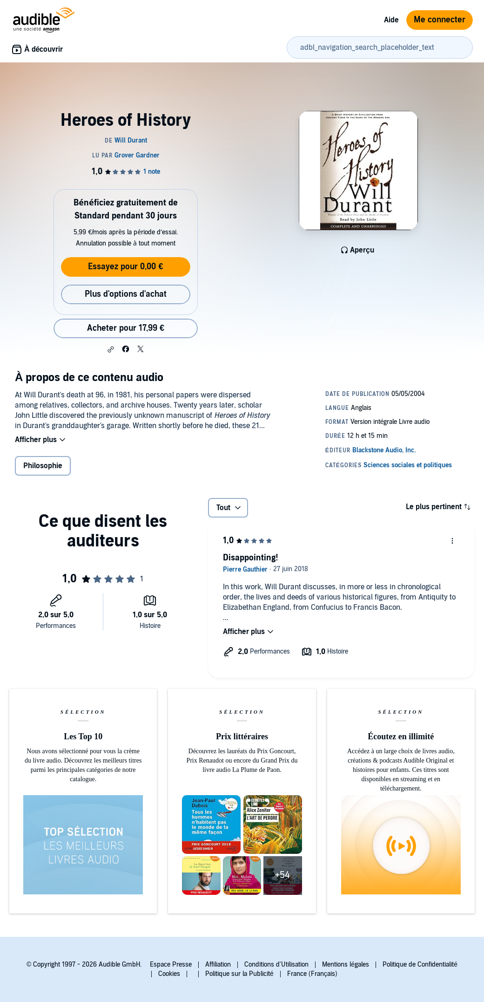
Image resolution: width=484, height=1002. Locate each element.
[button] (110, 349)
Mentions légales (345, 964)
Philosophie (42, 465)
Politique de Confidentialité (420, 964)
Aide (391, 20)
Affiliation (218, 964)
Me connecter (439, 20)
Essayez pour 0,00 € (125, 267)
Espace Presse (171, 964)
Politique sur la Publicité (239, 974)
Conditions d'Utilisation (276, 964)
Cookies (169, 974)
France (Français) (312, 974)
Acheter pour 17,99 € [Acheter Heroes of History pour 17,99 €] (125, 328)
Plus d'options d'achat (126, 294)
